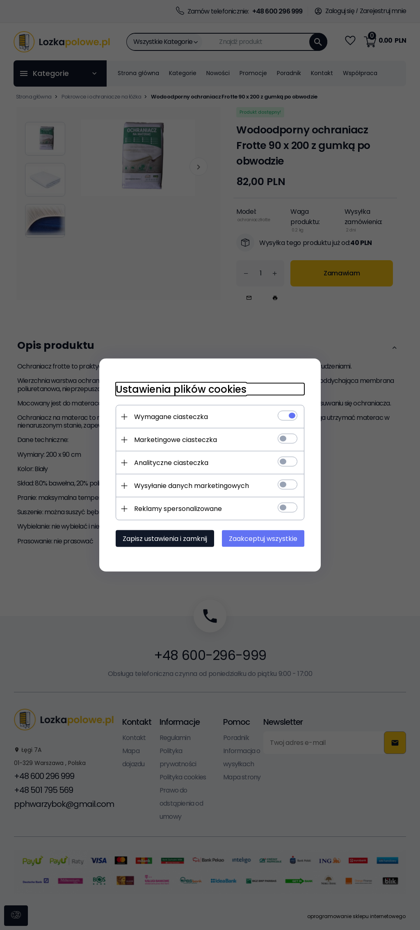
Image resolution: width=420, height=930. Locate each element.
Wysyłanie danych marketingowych (191, 485)
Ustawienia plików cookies (181, 389)
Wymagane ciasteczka (171, 416)
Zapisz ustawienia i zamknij (165, 538)
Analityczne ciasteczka (171, 462)
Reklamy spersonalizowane (178, 508)
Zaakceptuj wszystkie (263, 538)
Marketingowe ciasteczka (175, 439)
